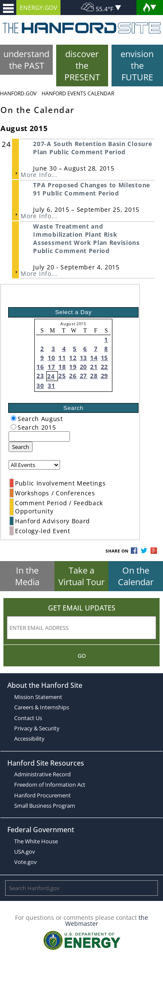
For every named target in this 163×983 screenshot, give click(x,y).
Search (20, 447)
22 (104, 367)
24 (50, 376)
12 (72, 358)
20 (83, 367)
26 (72, 376)
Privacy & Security (37, 728)
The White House (36, 841)
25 (62, 376)
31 (51, 386)
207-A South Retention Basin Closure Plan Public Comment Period (92, 148)
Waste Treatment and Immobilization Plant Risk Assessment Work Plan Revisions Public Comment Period (86, 238)
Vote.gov (25, 862)
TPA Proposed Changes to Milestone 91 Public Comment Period (91, 189)
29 (104, 376)
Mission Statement (38, 697)
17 (51, 367)
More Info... (39, 175)
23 (40, 376)
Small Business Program (44, 805)
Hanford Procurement (42, 795)
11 (62, 358)
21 (93, 367)
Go (82, 655)
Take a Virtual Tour (81, 576)
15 (104, 358)
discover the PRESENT (82, 65)
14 (93, 358)
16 (40, 367)
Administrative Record (42, 774)
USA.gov (24, 851)
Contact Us (28, 718)
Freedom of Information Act (49, 784)
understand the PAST (26, 59)
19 (72, 367)
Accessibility (29, 738)
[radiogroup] (13, 418)
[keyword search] (39, 436)
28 (93, 376)
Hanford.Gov (18, 93)
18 (62, 367)
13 (83, 358)
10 (51, 358)
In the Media (27, 576)
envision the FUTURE (137, 65)
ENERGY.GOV (38, 7)
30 (40, 386)
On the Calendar (136, 576)
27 (83, 376)
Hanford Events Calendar (78, 93)
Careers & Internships (41, 707)
